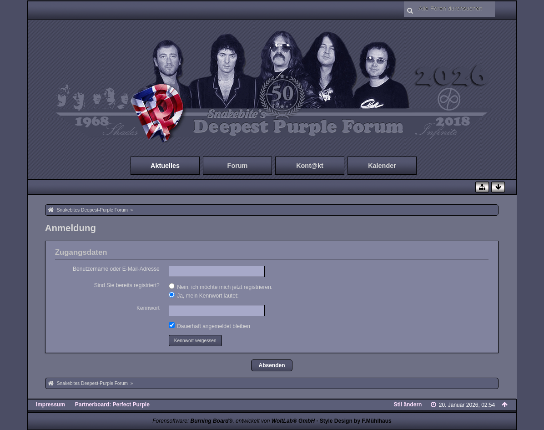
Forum (237, 165)
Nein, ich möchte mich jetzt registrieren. (220, 286)
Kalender (382, 165)
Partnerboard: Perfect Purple (112, 404)
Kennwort (148, 308)
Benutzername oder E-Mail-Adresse (116, 269)
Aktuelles (165, 165)
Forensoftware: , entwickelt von (233, 421)
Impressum (50, 404)
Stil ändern (407, 404)
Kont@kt (309, 165)
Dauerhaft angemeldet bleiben (209, 325)
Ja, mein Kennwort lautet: (204, 295)
